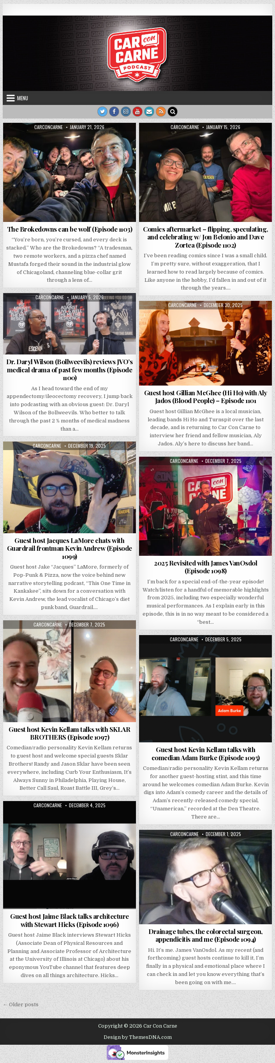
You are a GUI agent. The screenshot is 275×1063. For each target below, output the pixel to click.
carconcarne (48, 127)
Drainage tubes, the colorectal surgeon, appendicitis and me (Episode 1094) (205, 935)
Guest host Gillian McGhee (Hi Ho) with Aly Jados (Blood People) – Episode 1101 (205, 396)
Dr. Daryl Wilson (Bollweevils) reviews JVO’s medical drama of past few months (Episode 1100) (69, 369)
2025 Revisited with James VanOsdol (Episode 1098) (205, 567)
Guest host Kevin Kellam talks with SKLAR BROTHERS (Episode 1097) (69, 733)
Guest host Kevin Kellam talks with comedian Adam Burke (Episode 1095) (206, 753)
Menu (22, 98)
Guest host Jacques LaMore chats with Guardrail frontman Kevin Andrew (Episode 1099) (69, 548)
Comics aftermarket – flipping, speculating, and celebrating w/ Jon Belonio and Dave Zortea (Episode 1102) (205, 237)
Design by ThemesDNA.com (138, 1037)
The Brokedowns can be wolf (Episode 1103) (69, 229)
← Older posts (21, 1004)
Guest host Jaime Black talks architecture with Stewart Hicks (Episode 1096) (69, 920)
